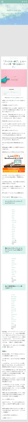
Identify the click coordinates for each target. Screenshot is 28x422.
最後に (5, 94)
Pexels (21, 97)
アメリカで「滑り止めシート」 (11, 92)
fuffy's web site (14, 10)
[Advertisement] (14, 42)
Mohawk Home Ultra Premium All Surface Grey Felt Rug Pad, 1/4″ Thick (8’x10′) (14, 267)
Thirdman (13, 97)
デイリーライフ (14, 58)
